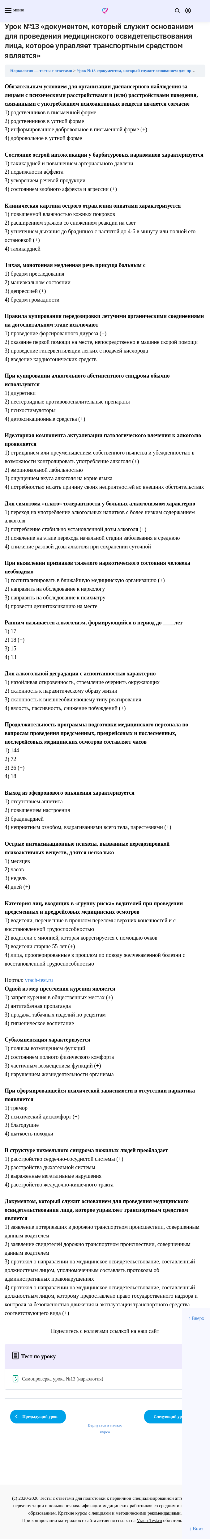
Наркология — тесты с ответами (41, 70)
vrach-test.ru (39, 980)
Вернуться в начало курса (105, 1428)
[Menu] (14, 10)
